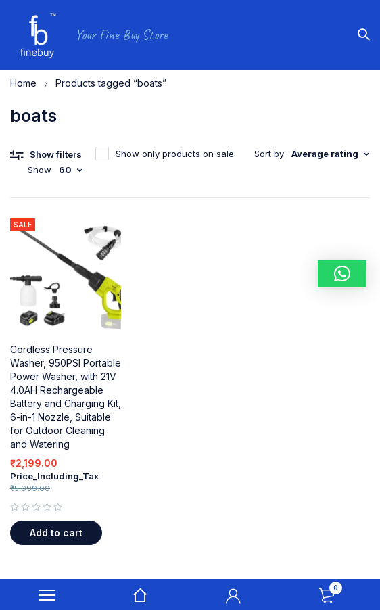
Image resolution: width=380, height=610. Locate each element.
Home (23, 83)
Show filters (56, 154)
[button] (56, 533)
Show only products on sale (175, 153)
